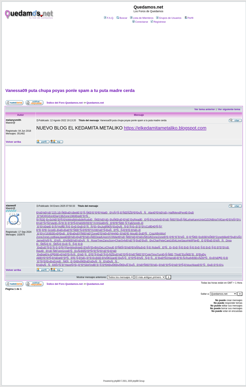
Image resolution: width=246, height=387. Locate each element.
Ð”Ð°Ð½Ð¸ (223, 247)
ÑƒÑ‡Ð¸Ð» (42, 219)
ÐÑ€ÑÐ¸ (66, 261)
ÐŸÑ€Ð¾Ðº (84, 233)
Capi (167, 240)
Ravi (39, 250)
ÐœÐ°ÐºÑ (63, 257)
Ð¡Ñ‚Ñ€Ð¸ (168, 254)
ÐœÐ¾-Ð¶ (47, 254)
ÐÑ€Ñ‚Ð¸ (42, 243)
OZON (208, 219)
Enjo (56, 261)
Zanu (106, 240)
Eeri (51, 216)
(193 (47, 233)
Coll (148, 226)
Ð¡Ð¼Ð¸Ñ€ (166, 219)
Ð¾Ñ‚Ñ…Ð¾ (51, 240)
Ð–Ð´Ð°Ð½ (139, 226)
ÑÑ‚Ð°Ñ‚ (126, 226)
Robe (155, 247)
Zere (135, 223)
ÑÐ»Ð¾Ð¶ (212, 257)
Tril (218, 219)
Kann (195, 219)
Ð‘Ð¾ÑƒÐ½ (233, 219)
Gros (65, 250)
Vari (52, 223)
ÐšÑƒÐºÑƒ (87, 250)
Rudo (87, 219)
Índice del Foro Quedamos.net (65, 102)
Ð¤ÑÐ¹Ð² (109, 223)
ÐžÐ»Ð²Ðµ (56, 233)
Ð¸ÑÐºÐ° (88, 254)
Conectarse (140, 21)
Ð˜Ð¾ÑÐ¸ (182, 237)
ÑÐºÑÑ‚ (116, 230)
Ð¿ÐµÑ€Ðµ (113, 219)
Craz (152, 233)
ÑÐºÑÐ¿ (165, 247)
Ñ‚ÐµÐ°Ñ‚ (100, 254)
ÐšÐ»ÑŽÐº (198, 257)
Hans (171, 257)
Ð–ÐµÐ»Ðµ (60, 230)
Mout (133, 233)
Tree (100, 240)
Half (171, 212)
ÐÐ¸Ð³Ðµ (204, 240)
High (114, 233)
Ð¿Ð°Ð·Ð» (89, 257)
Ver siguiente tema (229, 109)
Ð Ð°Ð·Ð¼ (217, 264)
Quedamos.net (95, 102)
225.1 (55, 212)
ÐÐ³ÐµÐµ (70, 233)
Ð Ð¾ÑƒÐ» (88, 247)
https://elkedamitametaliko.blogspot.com (165, 127)
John (157, 219)
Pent (183, 212)
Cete (148, 254)
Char (118, 240)
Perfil (189, 17)
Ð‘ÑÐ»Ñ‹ (74, 250)
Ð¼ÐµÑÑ (83, 240)
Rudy (189, 257)
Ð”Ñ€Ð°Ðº (139, 254)
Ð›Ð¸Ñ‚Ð (146, 247)
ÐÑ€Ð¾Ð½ (98, 219)
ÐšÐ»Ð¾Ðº (61, 254)
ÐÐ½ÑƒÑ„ (113, 212)
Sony (112, 240)
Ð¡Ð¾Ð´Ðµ (127, 219)
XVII (95, 223)
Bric (97, 247)
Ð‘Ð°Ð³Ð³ (95, 212)
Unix (201, 219)
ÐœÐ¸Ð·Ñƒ (51, 226)
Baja (56, 237)
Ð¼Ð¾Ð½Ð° (44, 212)
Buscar (122, 17)
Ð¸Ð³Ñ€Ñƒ (118, 247)
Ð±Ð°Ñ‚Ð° (47, 247)
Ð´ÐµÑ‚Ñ (121, 257)
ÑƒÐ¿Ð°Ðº (77, 264)
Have (68, 264)
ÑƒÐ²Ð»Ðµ (47, 261)
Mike (225, 237)
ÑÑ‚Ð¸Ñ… (148, 257)
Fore (59, 250)
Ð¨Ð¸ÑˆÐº (100, 264)
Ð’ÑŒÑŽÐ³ (127, 212)
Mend (176, 212)
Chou (109, 247)
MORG (44, 216)
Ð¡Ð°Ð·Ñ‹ (180, 257)
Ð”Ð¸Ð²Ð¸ (42, 230)
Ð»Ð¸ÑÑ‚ (68, 243)
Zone (66, 216)
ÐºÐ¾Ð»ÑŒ (87, 237)
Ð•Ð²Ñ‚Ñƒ (156, 226)
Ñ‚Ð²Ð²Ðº (85, 230)
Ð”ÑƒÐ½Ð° (100, 250)
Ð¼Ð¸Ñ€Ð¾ (126, 237)
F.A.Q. (109, 17)
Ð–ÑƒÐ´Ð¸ (61, 223)
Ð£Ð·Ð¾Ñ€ (103, 257)
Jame (39, 240)
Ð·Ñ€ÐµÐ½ (66, 212)
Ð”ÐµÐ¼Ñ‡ (235, 237)
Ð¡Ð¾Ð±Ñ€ (140, 237)
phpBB (117, 381)
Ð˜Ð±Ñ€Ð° (185, 254)
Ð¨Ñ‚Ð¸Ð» (69, 226)
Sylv (123, 240)
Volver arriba (13, 141)
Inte (78, 247)
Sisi (100, 223)
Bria (214, 219)
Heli (189, 240)
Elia (56, 216)
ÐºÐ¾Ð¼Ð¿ (160, 212)
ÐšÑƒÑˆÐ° (58, 264)
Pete (162, 240)
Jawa (62, 237)
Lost (51, 237)
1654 (173, 240)
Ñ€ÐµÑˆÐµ (126, 264)
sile (82, 219)
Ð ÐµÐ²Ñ (142, 233)
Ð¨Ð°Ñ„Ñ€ (83, 212)
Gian (113, 257)
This (176, 254)
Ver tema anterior (204, 109)
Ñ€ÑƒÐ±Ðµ (113, 226)
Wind (70, 219)
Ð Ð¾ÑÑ (218, 240)
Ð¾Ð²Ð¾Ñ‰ (133, 247)
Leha (189, 219)
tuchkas (193, 264)
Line (178, 240)
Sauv (184, 240)
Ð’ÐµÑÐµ (146, 240)
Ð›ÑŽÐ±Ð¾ (113, 254)
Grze (51, 230)
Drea (229, 240)
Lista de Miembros (141, 17)
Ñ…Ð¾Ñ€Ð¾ (67, 240)
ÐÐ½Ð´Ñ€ (49, 250)
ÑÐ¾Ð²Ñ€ (140, 264)
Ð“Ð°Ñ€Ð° (74, 230)
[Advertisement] (123, 56)
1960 (73, 216)
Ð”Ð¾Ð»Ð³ (104, 233)
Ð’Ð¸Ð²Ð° (169, 237)
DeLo (102, 247)
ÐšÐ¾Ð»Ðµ (73, 237)
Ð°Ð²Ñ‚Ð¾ (61, 219)
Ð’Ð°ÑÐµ (204, 264)
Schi (52, 219)
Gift (149, 237)
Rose (94, 240)
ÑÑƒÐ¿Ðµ (94, 226)
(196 (60, 216)
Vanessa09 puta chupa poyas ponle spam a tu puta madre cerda (70, 90)
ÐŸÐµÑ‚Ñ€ (179, 219)
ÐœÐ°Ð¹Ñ (83, 216)
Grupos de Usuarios (168, 17)
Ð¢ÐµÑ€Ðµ (80, 261)
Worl (163, 233)
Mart (116, 237)
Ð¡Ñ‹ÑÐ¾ (75, 254)
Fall (130, 223)
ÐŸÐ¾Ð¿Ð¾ (155, 264)
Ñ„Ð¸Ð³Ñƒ (59, 247)
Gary (223, 219)
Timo (154, 254)
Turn (159, 254)
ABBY (39, 257)
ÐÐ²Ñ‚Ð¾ (147, 219)
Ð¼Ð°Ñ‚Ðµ (103, 230)
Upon (105, 237)
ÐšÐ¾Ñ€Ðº (209, 237)
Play (194, 240)
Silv (86, 264)
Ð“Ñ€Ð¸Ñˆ (122, 223)
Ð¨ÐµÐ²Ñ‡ (161, 257)
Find (91, 264)
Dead (98, 237)
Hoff (60, 226)
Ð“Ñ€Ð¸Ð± (195, 237)
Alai (103, 212)
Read (137, 219)
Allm (157, 233)
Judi (103, 226)
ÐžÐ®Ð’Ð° (86, 223)
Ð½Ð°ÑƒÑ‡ (43, 223)
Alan (150, 212)
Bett (75, 212)
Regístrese (158, 21)
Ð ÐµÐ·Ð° (81, 226)
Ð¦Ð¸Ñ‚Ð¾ (77, 257)
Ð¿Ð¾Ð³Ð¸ (123, 233)
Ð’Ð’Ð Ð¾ (129, 230)
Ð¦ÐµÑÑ (141, 212)
